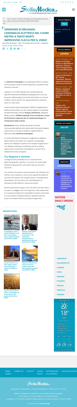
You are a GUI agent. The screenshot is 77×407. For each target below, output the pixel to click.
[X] (7, 48)
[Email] (18, 48)
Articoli (14, 19)
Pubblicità (18, 371)
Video (21, 46)
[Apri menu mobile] (73, 9)
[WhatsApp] (14, 48)
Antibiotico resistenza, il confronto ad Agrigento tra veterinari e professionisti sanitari (66, 182)
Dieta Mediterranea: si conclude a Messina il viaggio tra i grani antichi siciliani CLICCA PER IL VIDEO (67, 145)
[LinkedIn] (11, 48)
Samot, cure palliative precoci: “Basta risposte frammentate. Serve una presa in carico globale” (64, 110)
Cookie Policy (40, 372)
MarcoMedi (45, 403)
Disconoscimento (69, 371)
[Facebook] (3, 48)
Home (9, 19)
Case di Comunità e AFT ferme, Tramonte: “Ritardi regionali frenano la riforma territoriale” (64, 79)
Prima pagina (8, 372)
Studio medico (13, 46)
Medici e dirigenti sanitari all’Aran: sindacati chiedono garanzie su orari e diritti (63, 93)
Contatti (30, 371)
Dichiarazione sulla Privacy (52, 372)
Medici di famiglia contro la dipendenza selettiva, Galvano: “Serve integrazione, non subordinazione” (64, 65)
